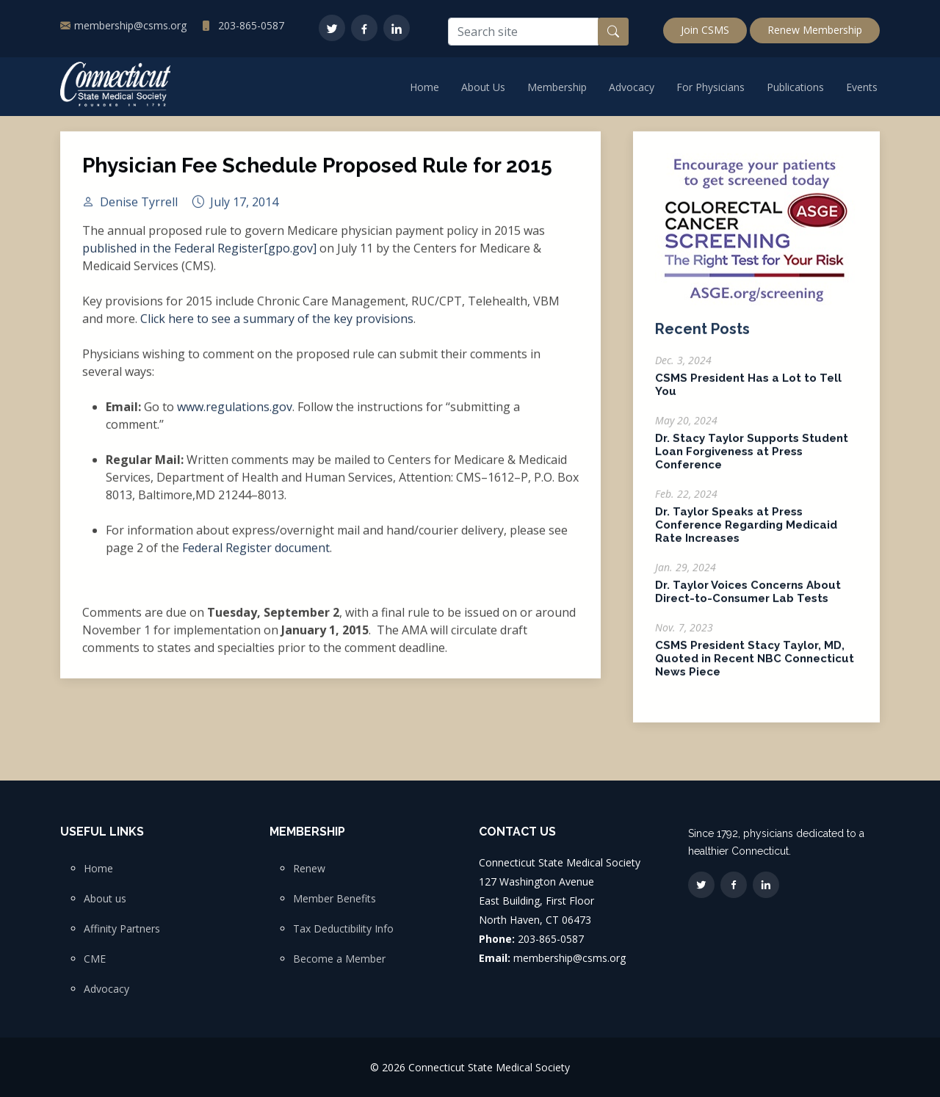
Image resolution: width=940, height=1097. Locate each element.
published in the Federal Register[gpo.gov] (199, 255)
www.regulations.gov (234, 414)
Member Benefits (334, 899)
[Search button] (613, 32)
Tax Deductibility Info (343, 929)
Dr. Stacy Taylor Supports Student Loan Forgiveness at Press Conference (751, 459)
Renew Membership (814, 30)
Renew (309, 869)
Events (862, 87)
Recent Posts (702, 336)
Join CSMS (705, 30)
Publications (795, 87)
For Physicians (710, 87)
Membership (557, 87)
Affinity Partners (122, 929)
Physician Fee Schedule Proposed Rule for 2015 (317, 173)
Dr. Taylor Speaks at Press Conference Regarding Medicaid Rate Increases (746, 532)
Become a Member (339, 959)
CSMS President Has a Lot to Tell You (748, 392)
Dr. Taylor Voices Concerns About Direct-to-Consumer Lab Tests (748, 599)
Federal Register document (256, 555)
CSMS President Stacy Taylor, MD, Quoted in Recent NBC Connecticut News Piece (754, 666)
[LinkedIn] (396, 28)
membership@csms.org (130, 25)
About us (105, 899)
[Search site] (523, 32)
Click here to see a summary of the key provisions (276, 326)
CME (95, 959)
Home (424, 87)
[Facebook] (364, 28)
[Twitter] (332, 28)
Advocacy (631, 87)
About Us (483, 87)
